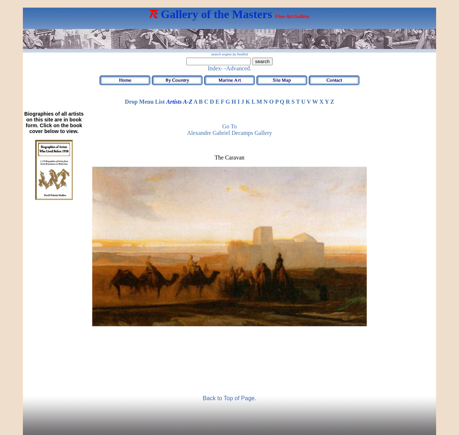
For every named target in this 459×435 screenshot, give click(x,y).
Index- (215, 68)
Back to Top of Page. (229, 398)
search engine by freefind (229, 54)
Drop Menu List (145, 102)
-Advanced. (237, 68)
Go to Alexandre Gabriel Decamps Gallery (229, 129)
